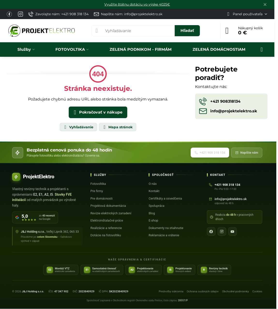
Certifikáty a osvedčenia (165, 198)
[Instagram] (222, 231)
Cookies (257, 291)
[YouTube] (232, 231)
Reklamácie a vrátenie (164, 235)
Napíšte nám (246, 152)
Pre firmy (96, 191)
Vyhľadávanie (78, 127)
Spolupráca (156, 206)
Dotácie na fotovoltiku (105, 235)
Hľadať (187, 30)
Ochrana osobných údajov (203, 291)
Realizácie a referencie (106, 228)
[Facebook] (211, 231)
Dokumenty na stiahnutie (166, 228)
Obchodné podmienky (235, 291)
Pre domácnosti (101, 198)
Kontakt (154, 191)
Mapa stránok (117, 127)
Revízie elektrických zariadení (110, 213)
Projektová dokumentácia (108, 206)
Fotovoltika (98, 184)
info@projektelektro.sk (231, 199)
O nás (153, 184)
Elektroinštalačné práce (106, 220)
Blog (152, 213)
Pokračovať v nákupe (97, 112)
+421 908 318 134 (210, 152)
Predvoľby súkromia (171, 291)
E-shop (153, 220)
